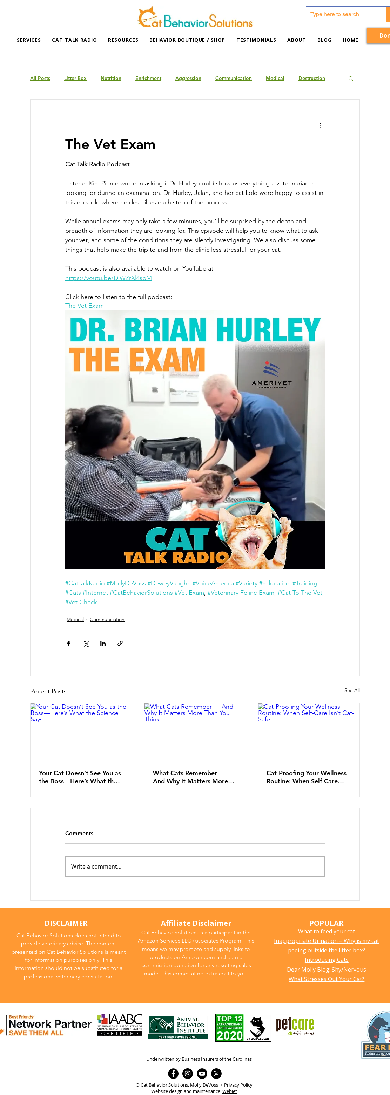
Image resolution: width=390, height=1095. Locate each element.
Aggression (188, 78)
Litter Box (75, 78)
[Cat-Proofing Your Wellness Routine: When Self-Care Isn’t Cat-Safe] (308, 731)
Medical (275, 78)
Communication (233, 78)
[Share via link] (120, 643)
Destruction (311, 78)
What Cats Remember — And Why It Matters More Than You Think (190, 777)
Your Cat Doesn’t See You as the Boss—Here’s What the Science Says (80, 777)
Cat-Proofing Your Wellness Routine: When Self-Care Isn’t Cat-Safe (307, 777)
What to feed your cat (326, 931)
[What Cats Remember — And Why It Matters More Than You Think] (195, 731)
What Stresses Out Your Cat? (326, 979)
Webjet (229, 1091)
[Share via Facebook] (68, 643)
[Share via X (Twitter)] (85, 643)
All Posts (40, 78)
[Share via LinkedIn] (103, 643)
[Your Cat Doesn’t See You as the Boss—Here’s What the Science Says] (81, 731)
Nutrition (111, 78)
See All (352, 690)
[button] (123, 40)
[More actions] (320, 125)
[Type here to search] (340, 14)
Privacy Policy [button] (238, 1085)
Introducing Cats (327, 960)
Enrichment (148, 78)
